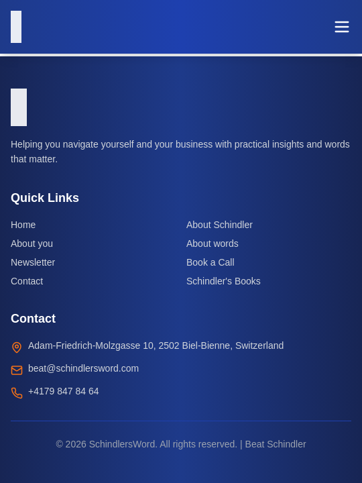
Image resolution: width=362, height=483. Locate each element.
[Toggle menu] (342, 26)
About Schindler (219, 224)
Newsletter (33, 262)
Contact (27, 281)
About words (212, 243)
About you (32, 243)
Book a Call (210, 262)
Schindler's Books (223, 281)
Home (23, 224)
